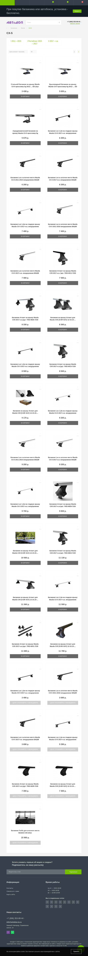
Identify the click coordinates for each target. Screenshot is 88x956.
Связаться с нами (13, 891)
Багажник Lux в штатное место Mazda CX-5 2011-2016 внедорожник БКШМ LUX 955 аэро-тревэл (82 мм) (25, 460)
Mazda (23, 28)
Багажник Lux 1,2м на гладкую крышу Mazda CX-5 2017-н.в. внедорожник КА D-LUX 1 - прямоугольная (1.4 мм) (62, 133)
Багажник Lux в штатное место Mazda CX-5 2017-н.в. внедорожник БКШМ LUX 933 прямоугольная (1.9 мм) (25, 739)
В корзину (25, 96)
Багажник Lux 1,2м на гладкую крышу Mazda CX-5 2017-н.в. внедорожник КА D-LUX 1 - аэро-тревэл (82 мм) (62, 413)
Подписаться (73, 872)
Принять (76, 951)
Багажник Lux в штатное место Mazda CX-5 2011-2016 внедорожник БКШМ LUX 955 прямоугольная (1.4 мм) (25, 180)
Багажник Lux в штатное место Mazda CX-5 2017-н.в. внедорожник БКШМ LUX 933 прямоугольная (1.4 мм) (62, 180)
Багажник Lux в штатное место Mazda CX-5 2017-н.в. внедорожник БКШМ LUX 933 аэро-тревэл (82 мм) (62, 460)
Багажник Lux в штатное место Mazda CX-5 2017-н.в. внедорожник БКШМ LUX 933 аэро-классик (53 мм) (25, 273)
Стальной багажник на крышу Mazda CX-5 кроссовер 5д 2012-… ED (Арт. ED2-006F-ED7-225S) (25, 86)
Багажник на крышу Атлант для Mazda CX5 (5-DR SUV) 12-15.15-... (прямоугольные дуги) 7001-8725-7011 (63, 320)
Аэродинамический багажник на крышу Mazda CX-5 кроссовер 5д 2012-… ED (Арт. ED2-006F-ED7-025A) (25, 133)
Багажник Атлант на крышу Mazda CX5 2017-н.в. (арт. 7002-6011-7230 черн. (62, 273)
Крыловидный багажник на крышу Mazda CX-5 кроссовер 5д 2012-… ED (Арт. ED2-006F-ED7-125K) (62, 86)
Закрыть (77, 11)
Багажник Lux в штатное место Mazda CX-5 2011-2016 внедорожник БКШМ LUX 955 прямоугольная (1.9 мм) (62, 693)
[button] (36, 2)
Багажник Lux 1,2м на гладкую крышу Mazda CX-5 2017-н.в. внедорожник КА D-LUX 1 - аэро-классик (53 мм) (25, 226)
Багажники (14, 28)
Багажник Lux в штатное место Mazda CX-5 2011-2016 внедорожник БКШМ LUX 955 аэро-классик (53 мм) (62, 226)
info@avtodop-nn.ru (14, 922)
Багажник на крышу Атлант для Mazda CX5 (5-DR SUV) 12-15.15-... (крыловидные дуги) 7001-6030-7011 (63, 646)
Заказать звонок (75, 23)
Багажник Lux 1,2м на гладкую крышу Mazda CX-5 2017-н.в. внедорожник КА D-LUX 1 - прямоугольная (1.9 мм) (25, 693)
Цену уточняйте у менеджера (25, 703)
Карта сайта (11, 894)
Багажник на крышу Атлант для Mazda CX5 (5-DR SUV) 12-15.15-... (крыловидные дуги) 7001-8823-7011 (25, 599)
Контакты (10, 888)
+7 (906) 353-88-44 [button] (15, 918)
